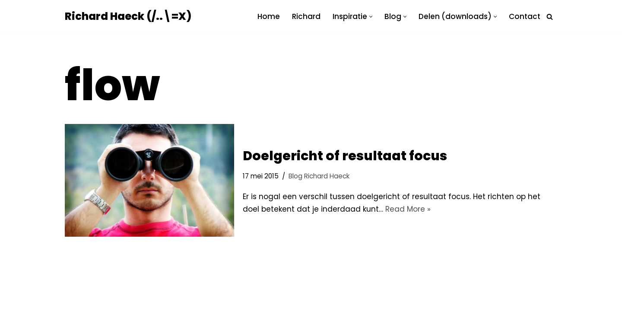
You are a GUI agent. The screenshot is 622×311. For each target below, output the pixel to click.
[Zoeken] (549, 16)
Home (268, 16)
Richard (306, 16)
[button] (370, 16)
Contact (524, 16)
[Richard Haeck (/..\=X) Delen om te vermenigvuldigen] (128, 16)
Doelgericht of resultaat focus (345, 156)
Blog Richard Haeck (319, 176)
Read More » (408, 209)
